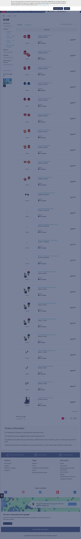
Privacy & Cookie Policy (43, 4)
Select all (67, 8)
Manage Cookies (58, 8)
